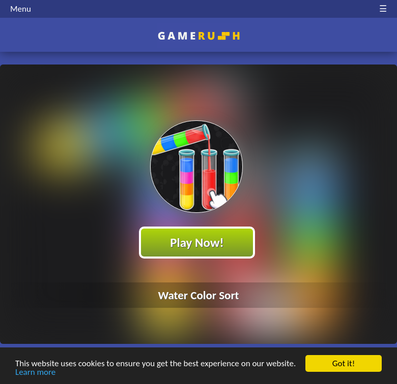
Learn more (35, 372)
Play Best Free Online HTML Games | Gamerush (198, 36)
